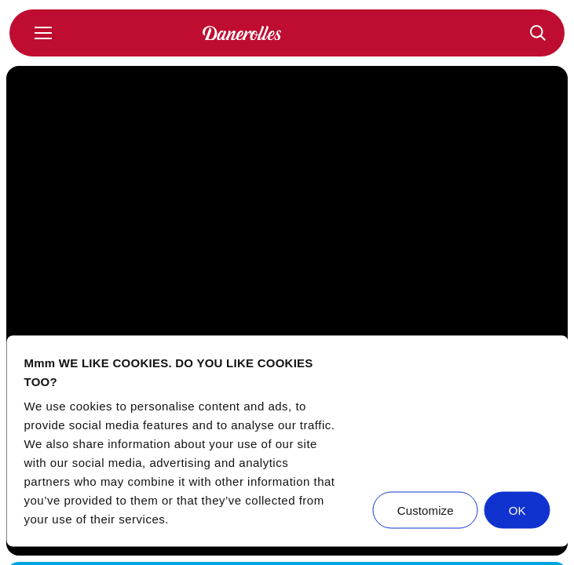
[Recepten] (538, 33)
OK (517, 510)
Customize (425, 510)
